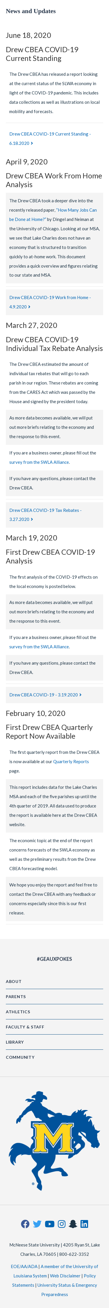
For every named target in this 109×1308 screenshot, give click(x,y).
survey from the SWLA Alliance (39, 462)
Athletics (18, 1011)
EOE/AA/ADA (24, 1266)
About (14, 981)
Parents (16, 996)
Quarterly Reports (71, 761)
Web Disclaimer (65, 1275)
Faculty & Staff (25, 1026)
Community (20, 1057)
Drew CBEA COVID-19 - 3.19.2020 (43, 694)
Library (15, 1042)
